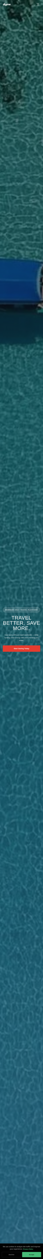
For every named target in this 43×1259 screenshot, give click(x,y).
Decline (11, 1255)
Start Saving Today (21, 648)
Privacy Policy (28, 1249)
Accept (31, 1255)
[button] (38, 4)
